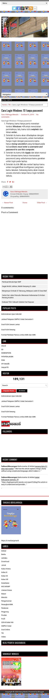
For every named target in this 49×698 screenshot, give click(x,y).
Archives (22, 391)
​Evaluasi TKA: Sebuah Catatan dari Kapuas (18, 302)
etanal (3, 346)
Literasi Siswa (6, 590)
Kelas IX (4, 572)
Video (3, 637)
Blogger (41, 692)
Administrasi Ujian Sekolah (11, 314)
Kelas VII (4, 576)
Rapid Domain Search (31, 696)
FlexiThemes (13, 695)
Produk (4, 615)
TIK (9, 105)
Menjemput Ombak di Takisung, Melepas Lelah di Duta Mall (24, 291)
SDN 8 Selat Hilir (7, 622)
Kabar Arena (6, 569)
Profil (3, 619)
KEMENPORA (6, 353)
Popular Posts (8, 391)
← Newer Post (7, 203)
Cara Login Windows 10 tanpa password (22, 110)
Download (5, 561)
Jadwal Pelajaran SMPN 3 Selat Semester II (17, 319)
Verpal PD (5, 367)
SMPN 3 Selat (6, 626)
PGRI (3, 360)
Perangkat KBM (7, 604)
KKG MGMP (5, 587)
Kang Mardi (23, 692)
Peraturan (4, 608)
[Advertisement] (24, 67)
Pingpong (5, 612)
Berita (3, 554)
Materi (3, 594)
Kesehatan (5, 583)
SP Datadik (5, 364)
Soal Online (5, 630)
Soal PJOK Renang (8, 330)
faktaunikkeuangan (9, 466)
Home (4, 105)
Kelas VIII (4, 579)
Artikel (3, 551)
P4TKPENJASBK (7, 357)
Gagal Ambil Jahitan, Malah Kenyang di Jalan (19, 286)
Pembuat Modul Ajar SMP (11, 282)
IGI (2, 349)
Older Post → (42, 203)
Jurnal (3, 565)
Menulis (4, 597)
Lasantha (36, 695)
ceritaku (4, 558)
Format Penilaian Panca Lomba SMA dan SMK (18, 335)
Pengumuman (6, 601)
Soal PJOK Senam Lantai (10, 324)
